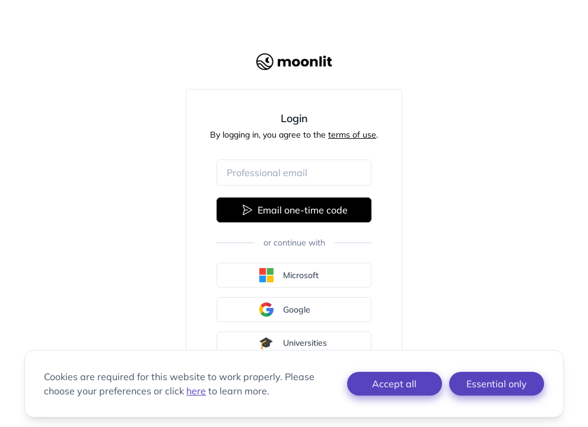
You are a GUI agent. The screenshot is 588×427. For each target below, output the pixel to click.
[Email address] (294, 173)
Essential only (496, 384)
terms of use (352, 134)
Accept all (394, 384)
